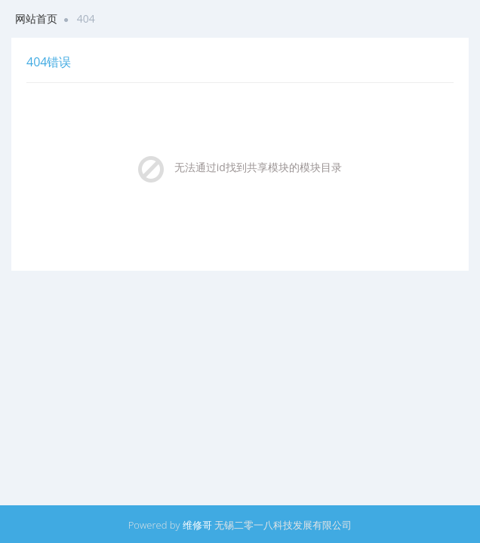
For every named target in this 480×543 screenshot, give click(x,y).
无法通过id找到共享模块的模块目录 (258, 167)
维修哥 (197, 525)
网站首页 (36, 18)
